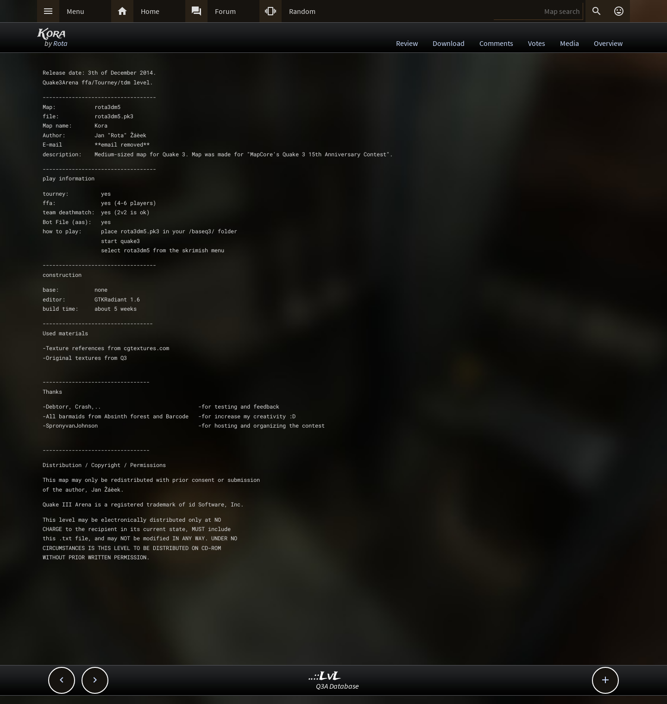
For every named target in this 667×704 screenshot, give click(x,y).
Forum (225, 11)
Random (302, 11)
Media (569, 43)
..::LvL (324, 676)
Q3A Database (337, 686)
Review (407, 43)
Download (449, 43)
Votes (536, 43)
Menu (75, 11)
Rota (60, 43)
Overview (608, 43)
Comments (496, 43)
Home (150, 11)
